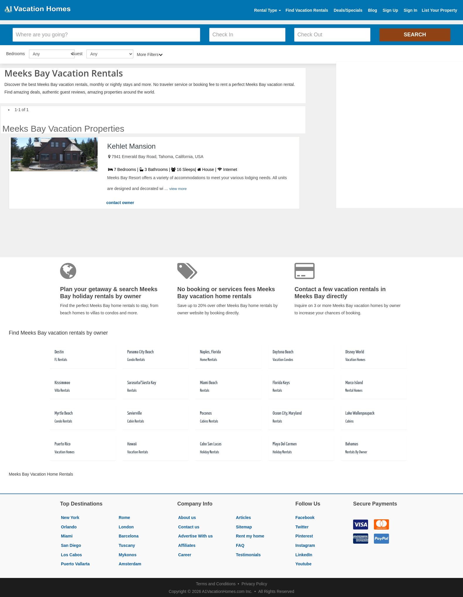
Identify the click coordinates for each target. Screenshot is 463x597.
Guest (77, 52)
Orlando (69, 526)
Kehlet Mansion (131, 145)
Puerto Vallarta (75, 563)
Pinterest (304, 535)
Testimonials (248, 554)
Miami (67, 535)
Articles (243, 516)
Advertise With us (195, 535)
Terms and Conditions (216, 583)
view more (178, 188)
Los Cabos (71, 554)
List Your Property (439, 10)
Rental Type (267, 10)
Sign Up (390, 10)
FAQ (240, 544)
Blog (372, 10)
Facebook (304, 516)
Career (184, 554)
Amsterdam (130, 563)
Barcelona (129, 535)
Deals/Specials (348, 10)
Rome (124, 516)
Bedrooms (15, 52)
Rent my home (250, 535)
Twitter (302, 526)
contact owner (120, 201)
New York (70, 516)
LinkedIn (303, 554)
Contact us (188, 526)
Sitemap (244, 526)
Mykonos (128, 554)
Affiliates (186, 544)
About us (187, 516)
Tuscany (127, 544)
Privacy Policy (254, 583)
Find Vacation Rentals (306, 10)
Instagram (305, 544)
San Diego (71, 544)
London (126, 526)
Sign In (410, 10)
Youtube (303, 563)
